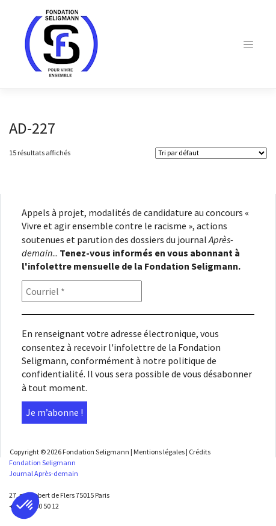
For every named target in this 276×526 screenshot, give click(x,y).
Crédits (199, 451)
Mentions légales (159, 451)
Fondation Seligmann (96, 451)
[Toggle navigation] (248, 44)
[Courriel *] (82, 291)
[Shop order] (211, 153)
